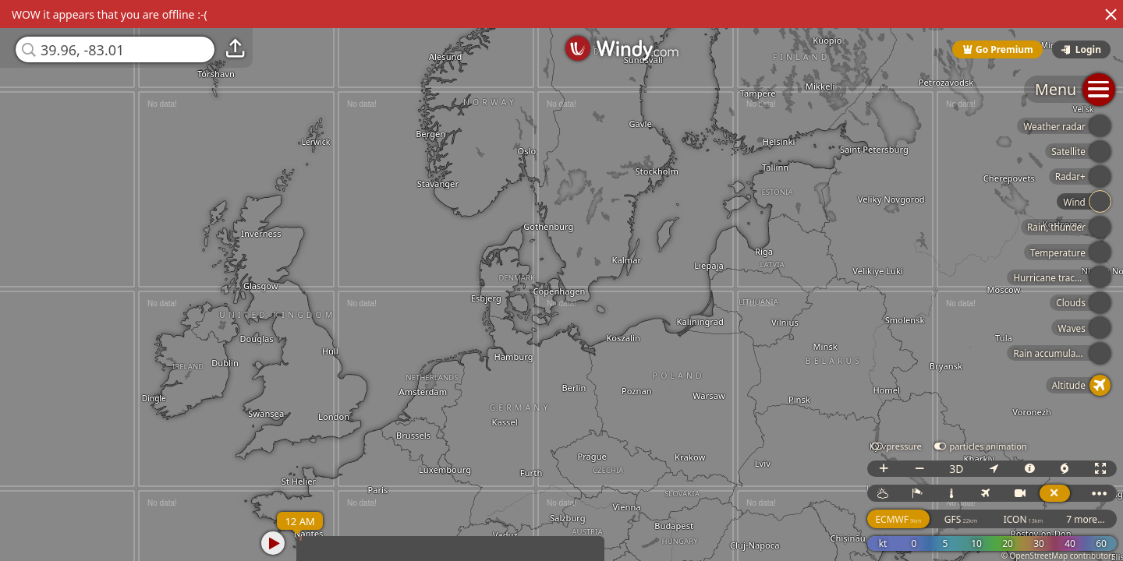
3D (956, 468)
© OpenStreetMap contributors (1058, 555)
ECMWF (898, 519)
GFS (960, 519)
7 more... (1085, 519)
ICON (1023, 519)
